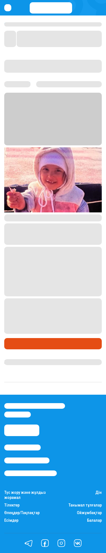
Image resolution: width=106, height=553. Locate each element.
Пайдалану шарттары (30, 473)
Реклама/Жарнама (26, 460)
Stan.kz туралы (22, 447)
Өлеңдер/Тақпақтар (22, 512)
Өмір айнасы (19, 343)
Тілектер (12, 505)
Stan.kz (28, 135)
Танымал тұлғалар (85, 505)
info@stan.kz (17, 414)
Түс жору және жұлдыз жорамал (25, 495)
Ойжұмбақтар (89, 512)
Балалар (94, 520)
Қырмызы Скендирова (28, 362)
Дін (99, 492)
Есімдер (11, 520)
